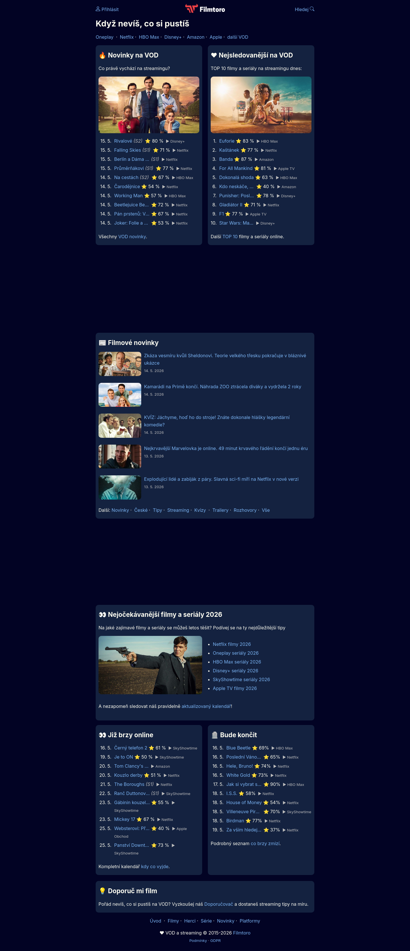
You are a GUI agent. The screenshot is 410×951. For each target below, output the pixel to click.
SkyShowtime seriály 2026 (241, 679)
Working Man (128, 195)
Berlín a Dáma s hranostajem (132, 159)
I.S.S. (231, 793)
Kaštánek (229, 150)
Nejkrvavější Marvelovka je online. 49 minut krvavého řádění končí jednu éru (226, 448)
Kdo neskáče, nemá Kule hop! (237, 186)
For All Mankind (236, 168)
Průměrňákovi (129, 168)
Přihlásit (107, 9)
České (140, 510)
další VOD (237, 37)
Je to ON (123, 757)
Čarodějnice (127, 186)
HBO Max (149, 37)
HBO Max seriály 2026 (237, 662)
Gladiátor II (230, 205)
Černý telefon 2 (130, 748)
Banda (226, 159)
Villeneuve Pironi (244, 811)
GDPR (215, 940)
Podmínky (198, 940)
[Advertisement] (54, 87)
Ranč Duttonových (132, 793)
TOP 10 (229, 236)
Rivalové (123, 141)
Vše (266, 510)
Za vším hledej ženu (244, 830)
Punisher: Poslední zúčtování (237, 195)
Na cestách (126, 177)
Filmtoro (242, 933)
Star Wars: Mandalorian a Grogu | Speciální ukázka (237, 223)
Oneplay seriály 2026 (236, 653)
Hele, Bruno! (239, 766)
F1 (221, 214)
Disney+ (173, 37)
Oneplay (104, 37)
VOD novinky (132, 236)
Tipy (157, 510)
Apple (216, 37)
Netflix (127, 37)
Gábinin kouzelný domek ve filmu (132, 802)
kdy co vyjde (155, 866)
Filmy (173, 921)
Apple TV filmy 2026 (235, 688)
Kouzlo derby (128, 775)
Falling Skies (127, 150)
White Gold (238, 775)
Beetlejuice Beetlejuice (132, 205)
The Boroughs (129, 784)
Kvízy (200, 510)
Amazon (196, 37)
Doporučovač (218, 904)
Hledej (304, 9)
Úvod (156, 921)
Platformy (250, 921)
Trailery (220, 510)
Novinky (120, 510)
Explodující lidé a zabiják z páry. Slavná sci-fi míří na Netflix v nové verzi (221, 479)
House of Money (244, 802)
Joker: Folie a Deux (132, 223)
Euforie (227, 141)
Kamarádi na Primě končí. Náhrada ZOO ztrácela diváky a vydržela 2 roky (222, 386)
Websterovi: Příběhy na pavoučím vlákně (132, 828)
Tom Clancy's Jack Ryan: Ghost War (132, 766)
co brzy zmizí (265, 843)
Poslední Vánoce (244, 757)
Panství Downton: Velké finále (132, 845)
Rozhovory (245, 510)
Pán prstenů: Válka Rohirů (132, 214)
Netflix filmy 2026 (232, 644)
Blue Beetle (238, 748)
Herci (190, 921)
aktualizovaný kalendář (206, 706)
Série (206, 921)
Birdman (235, 820)
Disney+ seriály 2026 (236, 670)
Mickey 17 (124, 819)
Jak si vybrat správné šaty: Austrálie (244, 784)
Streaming (178, 510)
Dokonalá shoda (236, 177)
